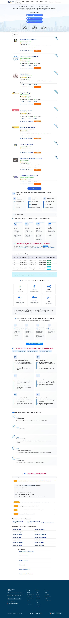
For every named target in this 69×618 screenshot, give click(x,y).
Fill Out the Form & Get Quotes (34, 343)
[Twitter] (12, 599)
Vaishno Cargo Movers (26, 144)
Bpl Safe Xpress (24, 74)
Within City (31, 15)
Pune (37, 600)
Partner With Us (30, 605)
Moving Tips (47, 594)
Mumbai (37, 594)
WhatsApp (30, 50)
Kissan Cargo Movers (26, 110)
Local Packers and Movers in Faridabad (33, 522)
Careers (28, 601)
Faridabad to (17, 529)
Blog (46, 592)
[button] (17, 231)
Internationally (32, 21)
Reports (41, 1)
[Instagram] (18, 599)
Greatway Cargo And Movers (28, 127)
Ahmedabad (38, 604)
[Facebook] (9, 599)
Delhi (37, 592)
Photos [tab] (35, 48)
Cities (37, 1)
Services (32, 1)
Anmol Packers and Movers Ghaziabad (31, 158)
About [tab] (22, 48)
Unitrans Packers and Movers (28, 39)
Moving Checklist (48, 600)
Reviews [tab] (29, 48)
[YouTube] (21, 599)
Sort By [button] (15, 34)
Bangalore (38, 596)
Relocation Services (29, 595)
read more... (45, 9)
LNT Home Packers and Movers (29, 175)
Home (23, 1)
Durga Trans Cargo (25, 93)
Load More (34, 188)
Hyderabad (38, 598)
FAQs (46, 598)
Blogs (46, 1)
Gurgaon (37, 602)
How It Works (29, 597)
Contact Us (29, 603)
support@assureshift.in (13, 603)
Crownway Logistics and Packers (29, 56)
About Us (27, 2)
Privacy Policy (31, 613)
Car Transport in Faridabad (47, 522)
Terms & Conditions (39, 613)
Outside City (31, 18)
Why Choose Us (30, 599)
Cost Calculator (48, 596)
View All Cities (38, 606)
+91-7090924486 (12, 601)
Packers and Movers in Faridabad (18, 522)
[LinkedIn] (15, 599)
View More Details (18, 214)
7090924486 (51, 2)
